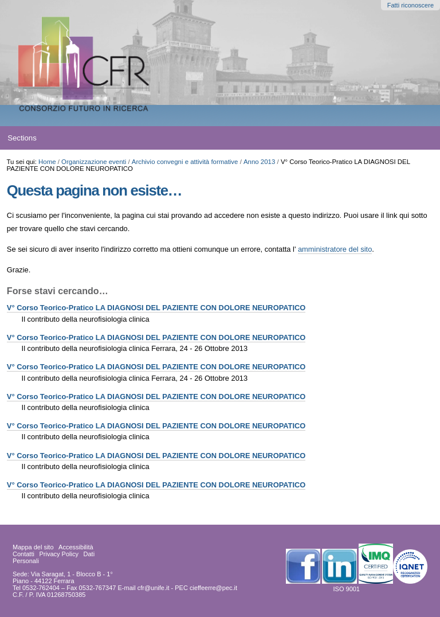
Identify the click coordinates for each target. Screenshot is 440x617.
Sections (22, 138)
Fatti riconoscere (410, 5)
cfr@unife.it (154, 587)
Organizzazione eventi (93, 161)
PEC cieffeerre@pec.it (206, 587)
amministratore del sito (335, 249)
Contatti (23, 553)
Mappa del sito (33, 547)
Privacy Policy (58, 553)
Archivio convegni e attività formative (185, 161)
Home (47, 161)
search (409, 138)
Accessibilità (75, 547)
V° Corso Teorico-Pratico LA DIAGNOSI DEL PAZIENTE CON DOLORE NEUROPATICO (156, 307)
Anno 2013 (259, 161)
